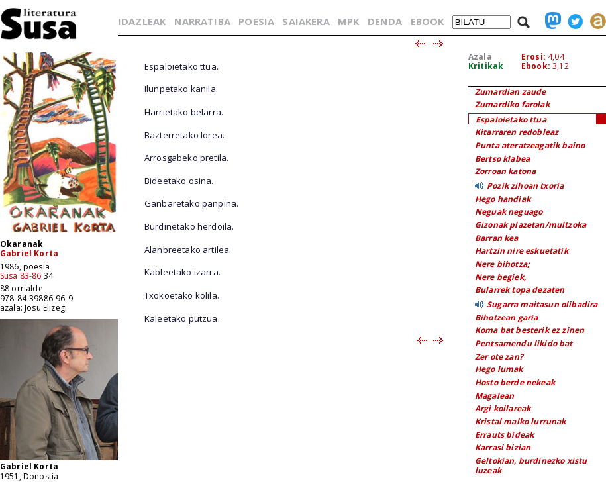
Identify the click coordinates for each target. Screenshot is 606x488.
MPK (348, 21)
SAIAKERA (305, 21)
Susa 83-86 (21, 275)
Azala (480, 56)
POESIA (256, 21)
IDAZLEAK (142, 21)
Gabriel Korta (29, 253)
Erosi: (533, 56)
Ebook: (535, 66)
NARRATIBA (202, 21)
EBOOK (427, 21)
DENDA (385, 21)
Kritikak (485, 66)
